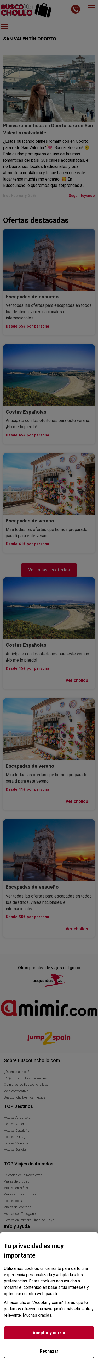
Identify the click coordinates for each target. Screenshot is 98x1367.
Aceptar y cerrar (49, 1332)
